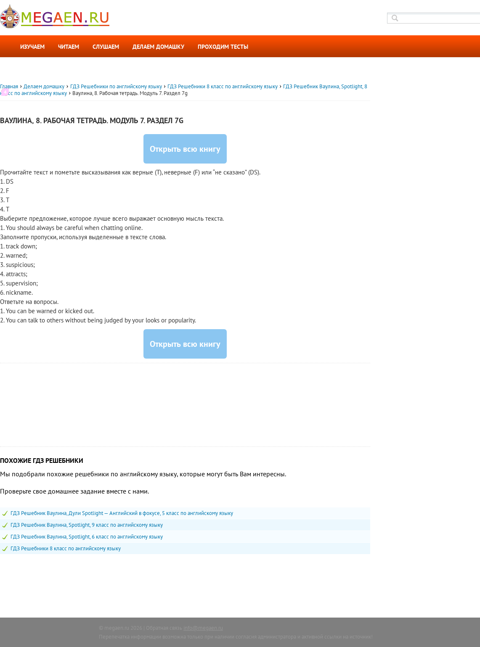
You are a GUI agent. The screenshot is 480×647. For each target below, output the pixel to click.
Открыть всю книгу (185, 148)
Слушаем (106, 46)
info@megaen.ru (203, 627)
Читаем (68, 46)
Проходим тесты (223, 46)
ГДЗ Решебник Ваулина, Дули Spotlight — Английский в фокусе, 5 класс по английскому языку (122, 513)
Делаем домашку (158, 46)
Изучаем (32, 46)
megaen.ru (116, 627)
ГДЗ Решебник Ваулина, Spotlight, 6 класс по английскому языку (87, 536)
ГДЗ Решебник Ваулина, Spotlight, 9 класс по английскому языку (87, 524)
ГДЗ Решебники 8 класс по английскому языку (66, 548)
